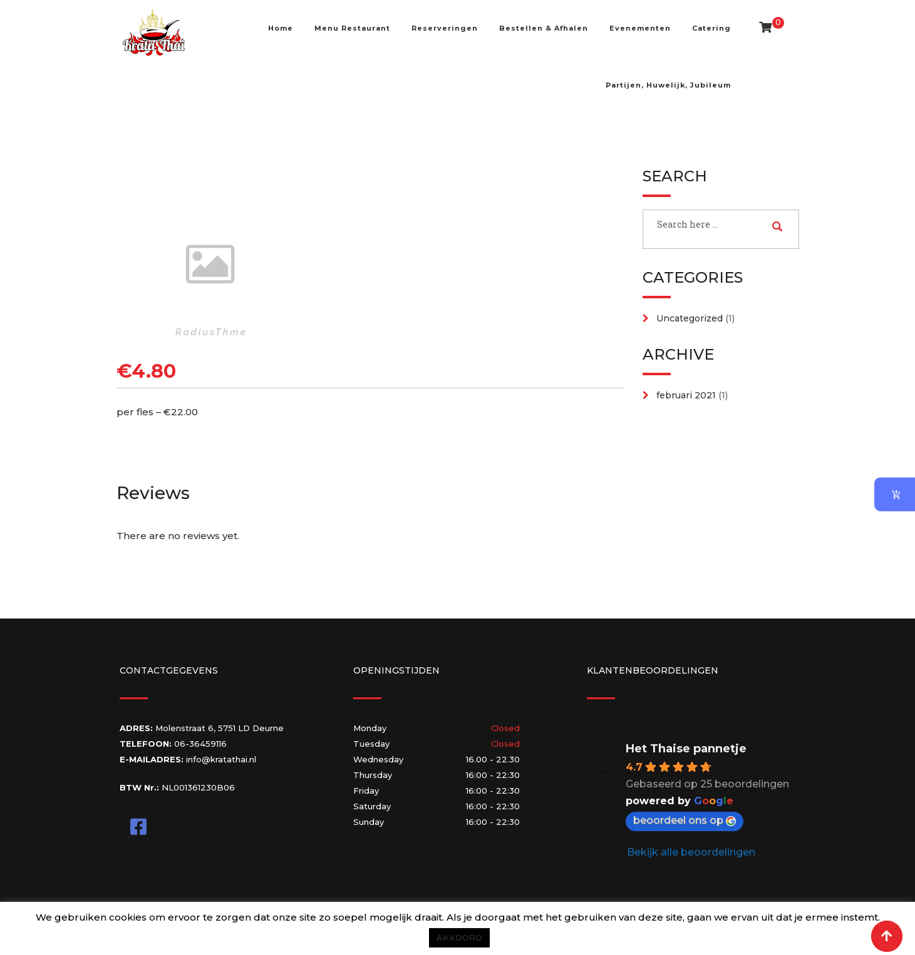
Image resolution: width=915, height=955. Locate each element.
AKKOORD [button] (459, 937)
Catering (711, 28)
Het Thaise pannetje (686, 748)
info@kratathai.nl (221, 759)
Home (280, 28)
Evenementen (640, 28)
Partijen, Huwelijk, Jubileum (668, 85)
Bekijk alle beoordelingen (691, 852)
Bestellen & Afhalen (543, 28)
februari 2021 (686, 395)
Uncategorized (689, 318)
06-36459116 (200, 744)
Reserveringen (444, 28)
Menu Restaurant (352, 28)
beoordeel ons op (684, 820)
